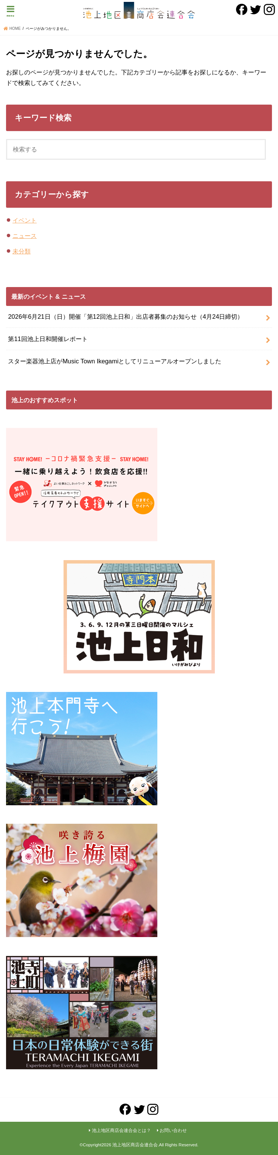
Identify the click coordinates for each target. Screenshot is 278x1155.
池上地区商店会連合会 (135, 1145)
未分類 (21, 251)
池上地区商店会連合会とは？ (121, 1130)
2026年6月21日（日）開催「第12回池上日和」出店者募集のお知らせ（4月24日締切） (125, 316)
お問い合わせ (173, 1130)
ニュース (24, 235)
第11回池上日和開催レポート (47, 338)
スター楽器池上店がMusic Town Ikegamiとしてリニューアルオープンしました (114, 361)
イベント (24, 220)
